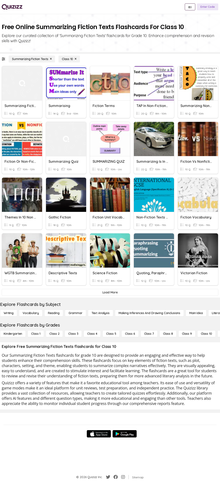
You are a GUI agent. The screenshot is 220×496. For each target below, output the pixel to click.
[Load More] (110, 292)
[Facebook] (115, 477)
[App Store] (99, 433)
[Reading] (53, 313)
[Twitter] (108, 477)
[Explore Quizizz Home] (12, 7)
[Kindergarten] (13, 333)
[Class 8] (168, 333)
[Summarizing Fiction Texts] (32, 59)
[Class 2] (54, 333)
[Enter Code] (207, 6)
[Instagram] (123, 477)
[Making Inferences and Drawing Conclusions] (149, 313)
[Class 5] (111, 333)
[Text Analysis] (100, 313)
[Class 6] (130, 333)
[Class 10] (69, 59)
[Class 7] (149, 333)
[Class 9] (187, 333)
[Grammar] (75, 313)
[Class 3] (73, 333)
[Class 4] (92, 333)
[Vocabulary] (31, 313)
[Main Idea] (196, 313)
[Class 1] (36, 333)
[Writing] (8, 313)
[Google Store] (125, 433)
